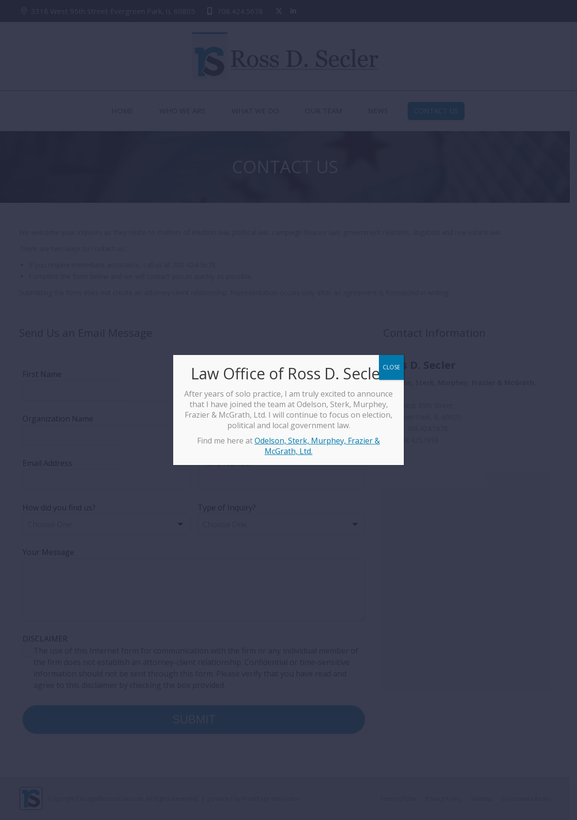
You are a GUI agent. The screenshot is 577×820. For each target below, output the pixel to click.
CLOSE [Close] (391, 367)
